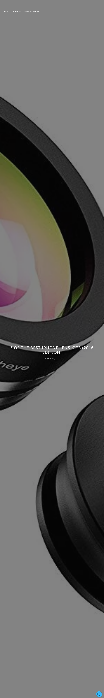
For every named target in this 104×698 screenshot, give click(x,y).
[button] (99, 694)
